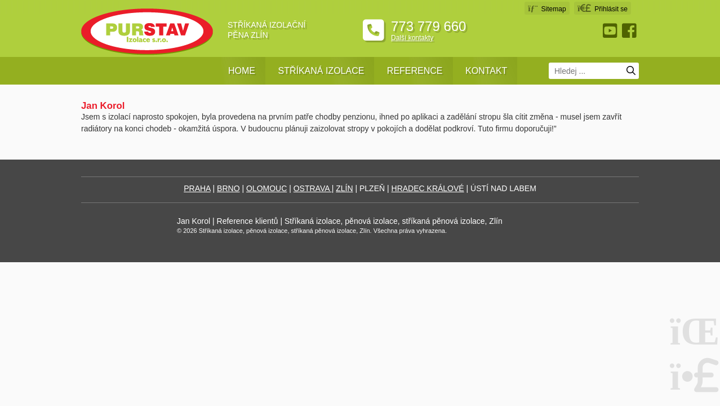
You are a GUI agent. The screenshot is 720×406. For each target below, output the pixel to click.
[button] (602, 8)
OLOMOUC (266, 188)
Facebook (630, 31)
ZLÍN (344, 188)
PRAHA (197, 188)
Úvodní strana (147, 31)
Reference (415, 71)
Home (241, 71)
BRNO (228, 188)
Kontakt (486, 71)
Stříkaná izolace (321, 71)
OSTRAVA (313, 188)
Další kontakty (412, 37)
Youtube (611, 31)
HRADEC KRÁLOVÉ (428, 188)
